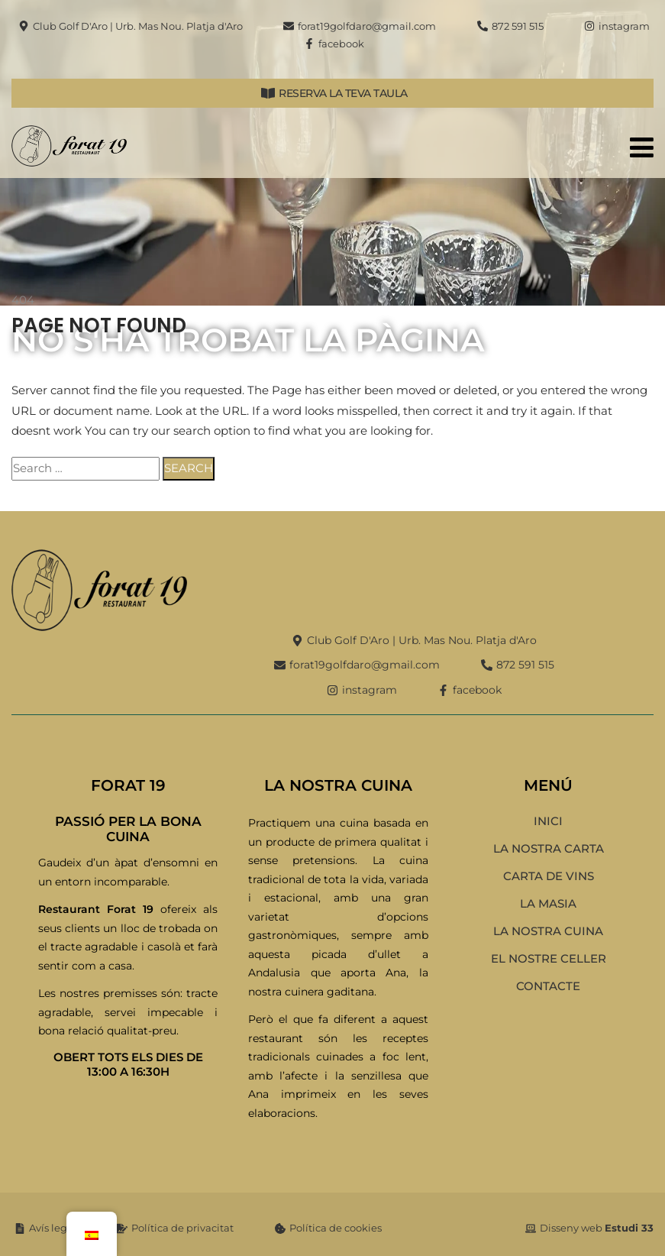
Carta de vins (548, 876)
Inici (548, 821)
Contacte (548, 986)
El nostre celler (548, 958)
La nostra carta (548, 848)
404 (22, 300)
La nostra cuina (548, 931)
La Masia (548, 903)
